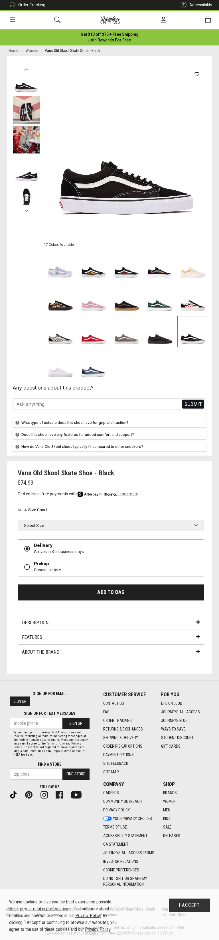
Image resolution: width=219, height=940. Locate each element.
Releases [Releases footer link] (171, 835)
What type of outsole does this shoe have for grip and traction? (71, 422)
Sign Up (20, 701)
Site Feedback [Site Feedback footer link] (115, 763)
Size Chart (32, 510)
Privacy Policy (88, 915)
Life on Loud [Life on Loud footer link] (171, 703)
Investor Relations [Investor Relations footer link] (120, 861)
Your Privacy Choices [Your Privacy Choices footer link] (127, 818)
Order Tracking (26, 5)
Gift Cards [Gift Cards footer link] (171, 746)
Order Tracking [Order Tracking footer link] (117, 720)
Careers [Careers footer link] (111, 793)
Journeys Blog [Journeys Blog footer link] (174, 720)
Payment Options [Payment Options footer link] (118, 755)
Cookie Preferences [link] (121, 870)
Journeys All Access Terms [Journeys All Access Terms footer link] (128, 853)
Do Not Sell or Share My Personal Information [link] (125, 881)
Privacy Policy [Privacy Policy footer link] (116, 810)
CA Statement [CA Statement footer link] (115, 844)
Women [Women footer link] (169, 801)
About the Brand (111, 651)
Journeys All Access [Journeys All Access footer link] (180, 712)
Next (26, 209)
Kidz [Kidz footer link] (167, 818)
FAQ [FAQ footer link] (106, 712)
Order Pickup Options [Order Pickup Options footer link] (122, 746)
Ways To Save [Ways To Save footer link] (173, 729)
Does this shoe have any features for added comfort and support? (74, 434)
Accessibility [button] (195, 5)
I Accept (189, 905)
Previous (26, 68)
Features (111, 637)
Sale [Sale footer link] (167, 827)
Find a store (49, 764)
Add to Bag (110, 592)
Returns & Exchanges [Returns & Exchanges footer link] (123, 729)
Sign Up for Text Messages (49, 713)
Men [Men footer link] (166, 810)
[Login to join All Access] (110, 34)
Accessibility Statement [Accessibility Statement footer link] (125, 835)
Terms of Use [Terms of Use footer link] (115, 827)
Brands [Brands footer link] (170, 793)
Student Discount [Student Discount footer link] (177, 737)
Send (193, 404)
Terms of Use (55, 743)
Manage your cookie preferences (38, 908)
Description (111, 622)
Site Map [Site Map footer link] (111, 772)
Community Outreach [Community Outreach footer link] (122, 801)
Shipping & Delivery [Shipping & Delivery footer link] (120, 737)
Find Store (75, 774)
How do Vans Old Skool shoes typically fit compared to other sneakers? (78, 446)
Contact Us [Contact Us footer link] (113, 703)
